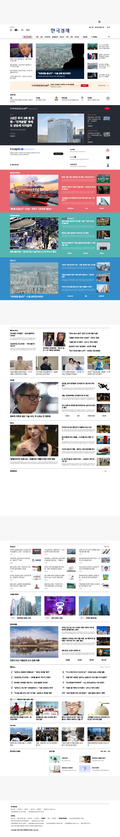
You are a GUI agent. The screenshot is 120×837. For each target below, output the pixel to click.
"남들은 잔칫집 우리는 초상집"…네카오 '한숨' (84, 338)
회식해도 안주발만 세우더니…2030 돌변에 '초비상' (31, 682)
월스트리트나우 (68, 218)
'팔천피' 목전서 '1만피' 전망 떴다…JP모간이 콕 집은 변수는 (78, 188)
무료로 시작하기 (58, 153)
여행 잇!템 (103, 660)
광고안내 (33, 809)
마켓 (102, 208)
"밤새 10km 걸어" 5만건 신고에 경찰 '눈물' (83, 333)
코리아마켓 (47, 37)
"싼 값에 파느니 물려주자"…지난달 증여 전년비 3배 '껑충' (54, 551)
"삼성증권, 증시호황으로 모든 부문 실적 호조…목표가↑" (78, 199)
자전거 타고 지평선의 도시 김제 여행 (24, 660)
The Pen (13, 725)
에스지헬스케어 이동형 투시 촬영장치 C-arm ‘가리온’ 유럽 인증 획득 (54, 577)
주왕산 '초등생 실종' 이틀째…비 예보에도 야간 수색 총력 (99, 373)
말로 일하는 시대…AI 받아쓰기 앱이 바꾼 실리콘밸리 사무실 (20, 568)
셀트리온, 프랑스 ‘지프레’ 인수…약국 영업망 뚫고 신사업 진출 (54, 585)
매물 (86, 296)
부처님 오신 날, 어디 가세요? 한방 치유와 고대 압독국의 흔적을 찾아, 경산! (78, 628)
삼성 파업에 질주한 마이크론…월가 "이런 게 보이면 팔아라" (78, 222)
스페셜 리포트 (14, 594)
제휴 (18, 818)
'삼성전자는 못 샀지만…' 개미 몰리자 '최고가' (22, 345)
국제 (67, 37)
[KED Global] (28, 30)
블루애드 (39, 809)
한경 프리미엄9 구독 (99, 27)
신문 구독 (91, 27)
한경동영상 (13, 471)
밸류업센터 (101, 296)
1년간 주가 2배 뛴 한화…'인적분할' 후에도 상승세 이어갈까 (22, 121)
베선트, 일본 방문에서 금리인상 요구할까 (75, 233)
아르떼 (12, 380)
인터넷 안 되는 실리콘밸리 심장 (70, 100)
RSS (49, 818)
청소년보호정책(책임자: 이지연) (76, 818)
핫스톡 (11, 114)
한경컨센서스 (70, 208)
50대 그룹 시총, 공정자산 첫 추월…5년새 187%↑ (78, 177)
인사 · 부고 (103, 751)
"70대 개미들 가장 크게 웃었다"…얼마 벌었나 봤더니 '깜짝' (85, 693)
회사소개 (13, 809)
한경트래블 (13, 624)
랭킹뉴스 (13, 667)
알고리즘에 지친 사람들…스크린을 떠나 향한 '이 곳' (78, 438)
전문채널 (85, 37)
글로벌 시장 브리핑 (92, 114)
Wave (12, 423)
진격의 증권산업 (87, 618)
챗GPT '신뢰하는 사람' (93, 100)
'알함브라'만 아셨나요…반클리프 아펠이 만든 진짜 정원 (32, 459)
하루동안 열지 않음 (101, 85)
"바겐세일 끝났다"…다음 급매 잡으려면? (54, 73)
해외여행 (91, 660)
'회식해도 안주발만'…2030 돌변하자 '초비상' (22, 334)
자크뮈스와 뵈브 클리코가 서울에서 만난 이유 (76, 427)
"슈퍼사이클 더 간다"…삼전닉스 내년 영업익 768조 (21, 77)
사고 (109, 751)
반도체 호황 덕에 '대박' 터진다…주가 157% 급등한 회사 (89, 559)
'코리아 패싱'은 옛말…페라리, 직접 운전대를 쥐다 (78, 449)
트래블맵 (68, 660)
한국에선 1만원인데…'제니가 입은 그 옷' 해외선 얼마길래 (53, 349)
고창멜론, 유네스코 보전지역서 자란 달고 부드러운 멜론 (99, 718)
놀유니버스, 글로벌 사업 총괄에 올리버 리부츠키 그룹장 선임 (20, 585)
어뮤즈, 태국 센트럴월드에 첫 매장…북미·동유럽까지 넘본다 (54, 568)
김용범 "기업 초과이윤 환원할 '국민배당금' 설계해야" (104, 56)
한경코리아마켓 (15, 173)
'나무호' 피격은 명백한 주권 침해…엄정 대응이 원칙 (21, 101)
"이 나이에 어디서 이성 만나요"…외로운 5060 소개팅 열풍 (85, 672)
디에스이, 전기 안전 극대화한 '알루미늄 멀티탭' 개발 (89, 551)
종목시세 (86, 253)
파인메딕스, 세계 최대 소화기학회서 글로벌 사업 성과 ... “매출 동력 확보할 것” (54, 560)
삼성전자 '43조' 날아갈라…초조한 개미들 (82, 346)
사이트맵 (36, 818)
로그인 (108, 27)
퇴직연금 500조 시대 (20, 618)
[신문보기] (11, 30)
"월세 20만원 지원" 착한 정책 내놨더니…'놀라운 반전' (78, 276)
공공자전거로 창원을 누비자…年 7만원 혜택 (21, 718)
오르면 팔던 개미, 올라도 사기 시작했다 (104, 76)
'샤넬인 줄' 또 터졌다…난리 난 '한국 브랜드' (83, 342)
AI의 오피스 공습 (53, 618)
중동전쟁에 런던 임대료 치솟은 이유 (98, 744)
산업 (41, 37)
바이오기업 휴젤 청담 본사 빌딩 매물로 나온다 (77, 287)
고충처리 (26, 809)
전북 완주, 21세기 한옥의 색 (71, 650)
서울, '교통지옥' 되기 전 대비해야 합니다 (46, 744)
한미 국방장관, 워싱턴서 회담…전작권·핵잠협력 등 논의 (21, 71)
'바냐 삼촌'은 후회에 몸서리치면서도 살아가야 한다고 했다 (78, 406)
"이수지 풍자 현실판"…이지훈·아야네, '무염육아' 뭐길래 (73, 373)
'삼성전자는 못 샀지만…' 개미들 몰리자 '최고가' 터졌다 (32, 677)
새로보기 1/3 (106, 546)
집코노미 (62, 37)
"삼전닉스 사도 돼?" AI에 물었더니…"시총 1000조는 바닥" (33, 688)
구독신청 (19, 809)
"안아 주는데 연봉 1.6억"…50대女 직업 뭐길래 (84, 350)
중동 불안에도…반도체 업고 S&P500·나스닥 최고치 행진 (21, 66)
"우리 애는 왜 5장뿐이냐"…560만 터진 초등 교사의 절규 (47, 373)
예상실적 (70, 253)
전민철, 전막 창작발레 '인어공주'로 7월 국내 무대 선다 (78, 384)
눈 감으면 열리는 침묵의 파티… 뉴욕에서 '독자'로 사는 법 (78, 460)
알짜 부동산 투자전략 (92, 131)
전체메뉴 (95, 37)
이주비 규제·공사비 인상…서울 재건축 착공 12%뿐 (78, 265)
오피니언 (77, 37)
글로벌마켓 (55, 37)
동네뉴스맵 (70, 296)
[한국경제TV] (16, 30)
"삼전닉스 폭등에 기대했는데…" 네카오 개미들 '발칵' (31, 672)
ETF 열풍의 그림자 (41, 100)
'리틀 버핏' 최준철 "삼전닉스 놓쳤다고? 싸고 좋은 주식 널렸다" (86, 677)
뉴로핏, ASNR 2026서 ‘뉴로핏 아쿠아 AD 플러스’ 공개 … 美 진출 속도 (20, 551)
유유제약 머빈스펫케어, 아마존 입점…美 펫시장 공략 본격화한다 (89, 576)
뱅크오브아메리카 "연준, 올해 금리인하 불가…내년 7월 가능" (78, 244)
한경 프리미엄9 (27, 37)
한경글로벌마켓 (15, 215)
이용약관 (54, 818)
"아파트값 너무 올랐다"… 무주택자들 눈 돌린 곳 (94, 135)
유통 (71, 37)
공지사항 (52, 751)
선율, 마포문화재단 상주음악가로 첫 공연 (75, 395)
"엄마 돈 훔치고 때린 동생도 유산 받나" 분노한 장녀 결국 (72, 744)
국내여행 (80, 660)
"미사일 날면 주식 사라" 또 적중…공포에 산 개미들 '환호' (33, 693)
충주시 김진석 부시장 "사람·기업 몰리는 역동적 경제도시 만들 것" (72, 718)
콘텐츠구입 (22, 818)
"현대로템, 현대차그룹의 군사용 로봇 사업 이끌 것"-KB (89, 585)
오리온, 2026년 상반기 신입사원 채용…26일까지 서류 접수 (20, 576)
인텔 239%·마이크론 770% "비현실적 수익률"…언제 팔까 (94, 119)
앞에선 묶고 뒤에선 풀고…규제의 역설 (20, 744)
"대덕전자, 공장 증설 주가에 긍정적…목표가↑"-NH (20, 559)
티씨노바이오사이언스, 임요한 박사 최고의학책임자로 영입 (89, 568)
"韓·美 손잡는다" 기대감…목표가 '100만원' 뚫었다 (31, 209)
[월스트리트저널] (22, 30)
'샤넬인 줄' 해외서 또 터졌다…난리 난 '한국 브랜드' (83, 688)
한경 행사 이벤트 (15, 751)
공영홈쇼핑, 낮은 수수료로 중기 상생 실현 (46, 718)
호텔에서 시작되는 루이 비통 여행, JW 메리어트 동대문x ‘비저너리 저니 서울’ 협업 (78, 639)
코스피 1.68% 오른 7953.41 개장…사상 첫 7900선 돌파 (104, 46)
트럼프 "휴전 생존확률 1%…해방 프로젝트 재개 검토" (21, 60)
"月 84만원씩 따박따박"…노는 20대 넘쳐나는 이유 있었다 (85, 682)
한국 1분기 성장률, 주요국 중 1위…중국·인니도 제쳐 (104, 66)
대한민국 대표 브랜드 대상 (25, 699)
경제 (37, 37)
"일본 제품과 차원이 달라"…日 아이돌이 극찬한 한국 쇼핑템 (21, 373)
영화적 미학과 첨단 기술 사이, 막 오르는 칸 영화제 (30, 416)
